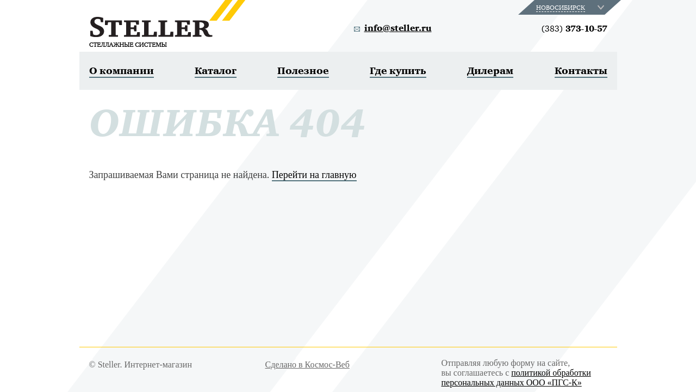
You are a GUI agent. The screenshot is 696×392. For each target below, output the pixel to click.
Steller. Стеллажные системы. (167, 23)
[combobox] (571, 7)
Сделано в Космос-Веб (307, 364)
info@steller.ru (398, 28)
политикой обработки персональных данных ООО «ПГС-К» (516, 377)
